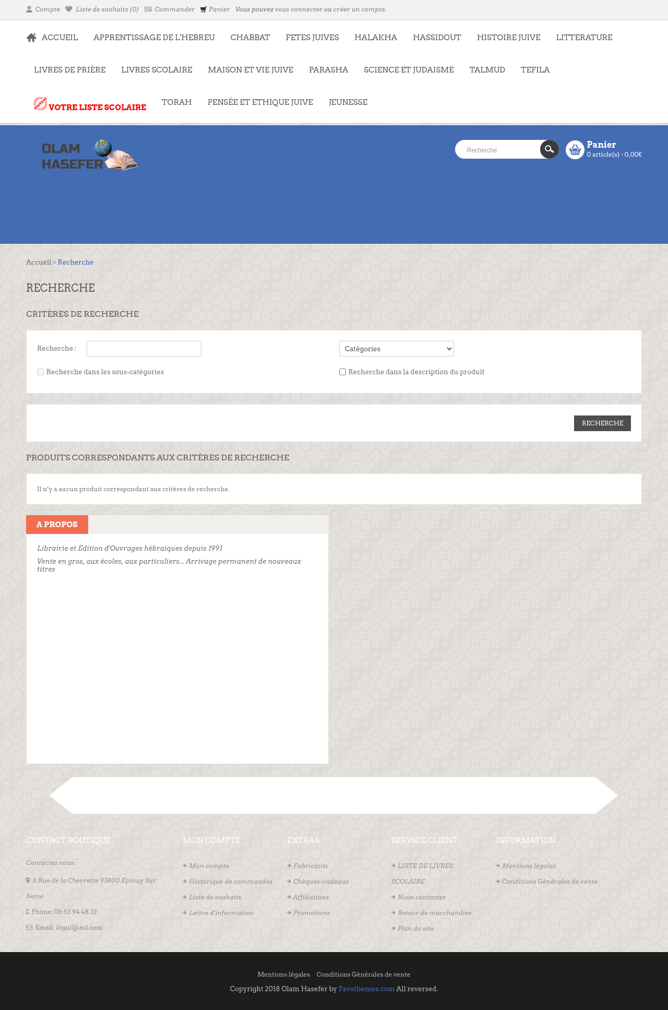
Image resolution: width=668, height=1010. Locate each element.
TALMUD (487, 70)
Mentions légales (529, 866)
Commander (170, 9)
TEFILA (535, 70)
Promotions (311, 913)
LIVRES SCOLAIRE (152, 65)
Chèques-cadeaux (321, 881)
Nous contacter (422, 897)
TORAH (173, 97)
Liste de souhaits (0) (102, 9)
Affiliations (311, 897)
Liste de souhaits (215, 897)
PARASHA (328, 70)
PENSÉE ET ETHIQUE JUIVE (256, 97)
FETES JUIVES (308, 32)
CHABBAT (250, 37)
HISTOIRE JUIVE (509, 37)
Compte (43, 9)
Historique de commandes (230, 881)
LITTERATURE (580, 32)
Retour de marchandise (435, 913)
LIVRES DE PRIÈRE (65, 65)
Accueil (38, 262)
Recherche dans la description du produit (416, 372)
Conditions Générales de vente (550, 881)
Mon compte (209, 866)
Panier (215, 9)
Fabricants (310, 866)
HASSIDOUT (437, 37)
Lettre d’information (221, 913)
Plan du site (416, 928)
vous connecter (299, 9)
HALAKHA (375, 37)
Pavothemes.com (367, 989)
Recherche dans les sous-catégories (105, 372)
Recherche (75, 262)
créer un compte (359, 9)
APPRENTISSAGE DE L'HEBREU (150, 32)
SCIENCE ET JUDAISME (409, 70)
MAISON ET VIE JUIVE (246, 65)
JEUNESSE (344, 97)
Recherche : (56, 348)
